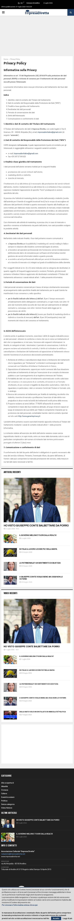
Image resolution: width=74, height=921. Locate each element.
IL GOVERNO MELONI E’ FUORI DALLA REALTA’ (38, 535)
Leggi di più (67, 918)
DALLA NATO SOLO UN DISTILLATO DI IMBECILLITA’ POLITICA (42, 711)
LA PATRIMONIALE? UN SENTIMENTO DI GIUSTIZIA (40, 563)
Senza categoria (7, 804)
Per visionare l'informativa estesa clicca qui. (20, 905)
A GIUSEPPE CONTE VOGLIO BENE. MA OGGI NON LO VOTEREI (42, 697)
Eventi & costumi (7, 797)
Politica (4, 801)
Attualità (4, 786)
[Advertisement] (37, 38)
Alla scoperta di (7, 783)
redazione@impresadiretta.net (13, 854)
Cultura (4, 793)
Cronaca (4, 790)
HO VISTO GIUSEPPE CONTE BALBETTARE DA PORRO (36, 525)
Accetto (56, 918)
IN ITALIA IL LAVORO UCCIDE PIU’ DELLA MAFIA (38, 549)
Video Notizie (6, 808)
